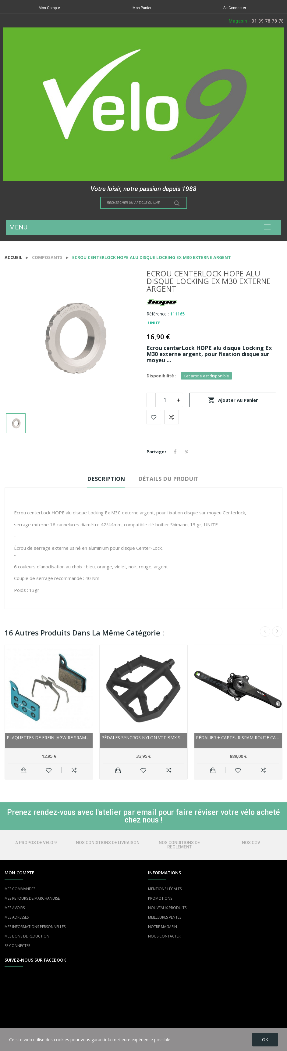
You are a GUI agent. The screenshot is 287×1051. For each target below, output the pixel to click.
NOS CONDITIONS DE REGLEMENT (179, 844)
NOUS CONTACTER (164, 936)
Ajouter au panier (233, 400)
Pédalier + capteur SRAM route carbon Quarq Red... (238, 737)
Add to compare (171, 417)
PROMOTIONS (160, 898)
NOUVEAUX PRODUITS (167, 907)
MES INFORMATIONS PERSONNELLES (35, 926)
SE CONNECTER (17, 945)
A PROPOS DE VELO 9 (36, 842)
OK (265, 1039)
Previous (265, 631)
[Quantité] (165, 400)
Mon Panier (142, 8)
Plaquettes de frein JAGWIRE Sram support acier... (49, 737)
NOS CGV (251, 842)
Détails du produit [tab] (168, 478)
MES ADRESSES (17, 917)
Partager (175, 451)
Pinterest (187, 451)
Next (277, 631)
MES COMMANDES (20, 888)
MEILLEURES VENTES (164, 917)
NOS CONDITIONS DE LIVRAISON (108, 842)
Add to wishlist (154, 417)
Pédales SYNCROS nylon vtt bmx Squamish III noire (143, 737)
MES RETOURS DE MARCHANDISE (32, 898)
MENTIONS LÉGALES (165, 888)
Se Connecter (234, 8)
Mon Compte (49, 8)
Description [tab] (106, 478)
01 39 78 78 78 (268, 21)
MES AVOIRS (15, 907)
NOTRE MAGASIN (162, 926)
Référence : (158, 314)
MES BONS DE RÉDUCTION (27, 936)
